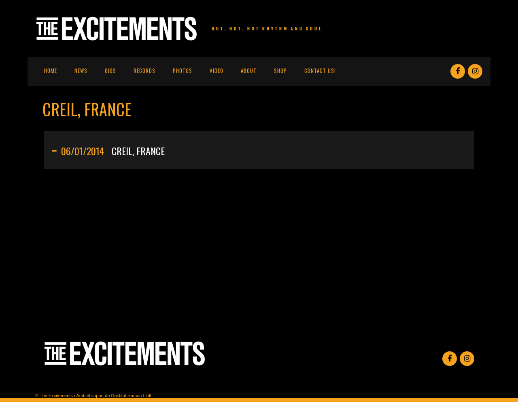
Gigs (110, 70)
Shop (280, 70)
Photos (182, 70)
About (249, 70)
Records (144, 70)
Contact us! (320, 70)
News (80, 70)
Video (216, 70)
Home (50, 70)
